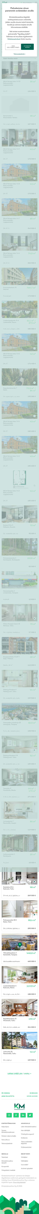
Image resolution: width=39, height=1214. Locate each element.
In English (33, 1093)
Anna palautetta (8, 1096)
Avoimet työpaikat (27, 1168)
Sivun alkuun (32, 1096)
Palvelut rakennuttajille (9, 1136)
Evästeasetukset (26, 1147)
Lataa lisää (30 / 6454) (19, 1074)
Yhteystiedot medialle (8, 1170)
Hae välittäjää (25, 1130)
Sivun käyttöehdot (19, 1182)
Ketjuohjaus (5, 1126)
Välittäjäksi (24, 1161)
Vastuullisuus (6, 1140)
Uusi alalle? (24, 1164)
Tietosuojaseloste (7, 1143)
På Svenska (6, 1093)
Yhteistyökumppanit (27, 1134)
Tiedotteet (5, 1157)
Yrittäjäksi (24, 1157)
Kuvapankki (5, 1166)
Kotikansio (24, 1138)
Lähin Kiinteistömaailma (28, 1126)
